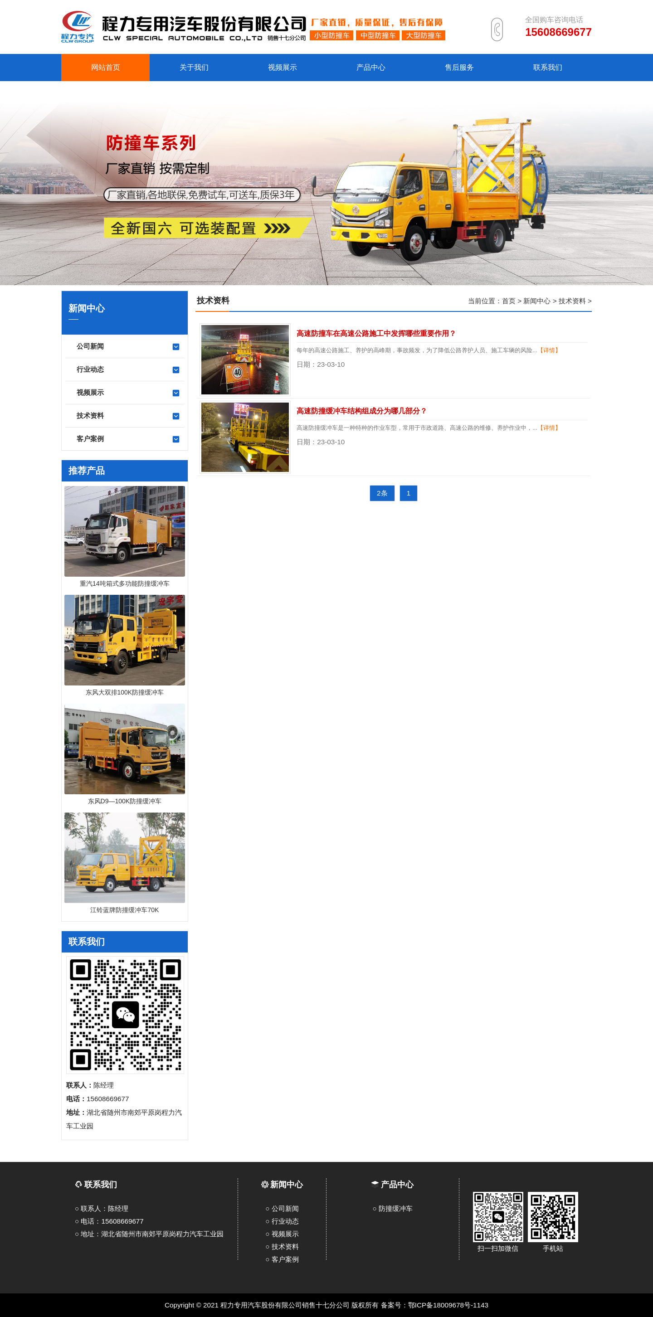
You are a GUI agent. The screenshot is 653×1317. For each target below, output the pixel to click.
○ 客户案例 (281, 1259)
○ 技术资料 (281, 1246)
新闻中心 (537, 301)
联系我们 (96, 1184)
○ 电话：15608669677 (109, 1221)
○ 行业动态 (281, 1221)
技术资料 (128, 416)
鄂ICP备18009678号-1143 (448, 1305)
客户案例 (128, 439)
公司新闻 (128, 346)
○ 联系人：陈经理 (101, 1208)
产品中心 (397, 1184)
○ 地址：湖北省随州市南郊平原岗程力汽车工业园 (149, 1234)
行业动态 (128, 369)
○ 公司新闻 (281, 1208)
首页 (509, 301)
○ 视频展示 (281, 1234)
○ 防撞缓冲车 (393, 1208)
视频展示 (128, 393)
